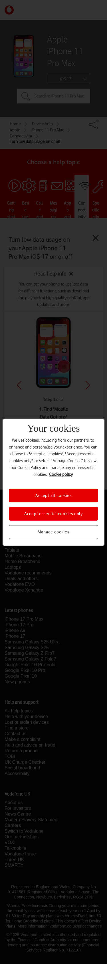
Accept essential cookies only (53, 513)
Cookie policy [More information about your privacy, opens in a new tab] (61, 474)
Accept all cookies (53, 495)
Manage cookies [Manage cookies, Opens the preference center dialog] (53, 532)
